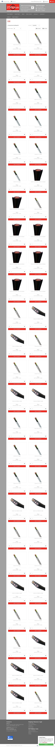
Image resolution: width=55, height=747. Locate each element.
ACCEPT (46, 744)
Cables (23, 14)
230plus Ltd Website (32, 730)
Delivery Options (31, 723)
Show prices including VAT (13, 25)
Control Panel (17, 14)
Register (45, 1)
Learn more (44, 742)
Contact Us (9, 721)
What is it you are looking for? (27, 5)
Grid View (38, 28)
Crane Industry (10, 14)
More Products (15, 17)
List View (45, 28)
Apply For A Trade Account (33, 731)
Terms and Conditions (32, 724)
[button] (36, 25)
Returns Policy (30, 726)
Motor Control (29, 14)
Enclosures (36, 14)
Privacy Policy (30, 727)
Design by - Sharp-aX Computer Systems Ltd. (14, 745)
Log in (52, 1)
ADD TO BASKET (17, 54)
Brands (29, 732)
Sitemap (29, 733)
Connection (42, 14)
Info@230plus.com (41, 8)
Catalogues (30, 725)
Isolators (9, 17)
